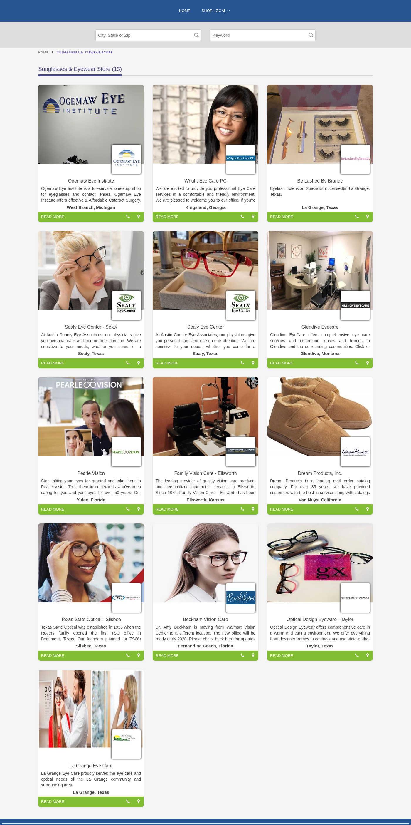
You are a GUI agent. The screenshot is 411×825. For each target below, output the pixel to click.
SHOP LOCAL (216, 11)
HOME (185, 11)
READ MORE (52, 217)
